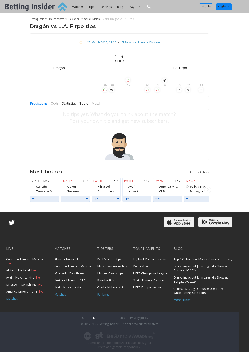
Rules (121, 318)
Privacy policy (139, 318)
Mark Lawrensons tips (112, 266)
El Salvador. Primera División (140, 42)
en (93, 318)
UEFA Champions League (150, 273)
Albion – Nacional (18, 270)
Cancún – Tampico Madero (24, 259)
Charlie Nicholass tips (111, 287)
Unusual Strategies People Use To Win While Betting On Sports (199, 291)
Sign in (206, 6)
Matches (78, 7)
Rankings (105, 7)
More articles (182, 300)
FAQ (131, 7)
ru (82, 318)
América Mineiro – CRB (22, 291)
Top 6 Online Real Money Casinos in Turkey (202, 259)
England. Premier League (150, 259)
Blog (120, 7)
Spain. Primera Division (148, 280)
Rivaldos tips (105, 280)
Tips (91, 7)
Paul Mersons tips (109, 259)
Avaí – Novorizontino (20, 277)
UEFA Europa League (147, 287)
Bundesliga (140, 266)
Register (224, 6)
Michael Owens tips (110, 273)
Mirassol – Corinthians (21, 284)
